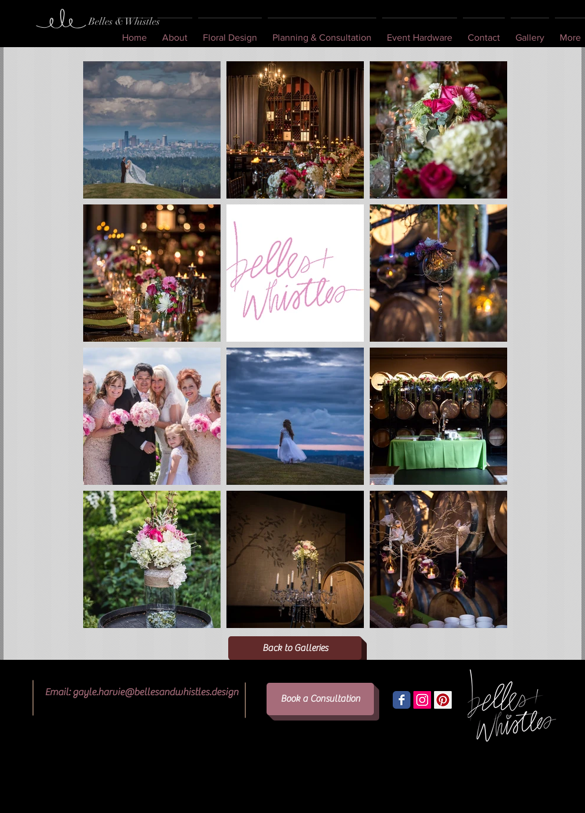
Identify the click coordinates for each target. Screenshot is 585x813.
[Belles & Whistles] (124, 22)
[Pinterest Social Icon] (443, 700)
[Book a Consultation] (320, 699)
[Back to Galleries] (294, 648)
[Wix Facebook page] (401, 700)
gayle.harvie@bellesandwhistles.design (155, 692)
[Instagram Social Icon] (422, 700)
